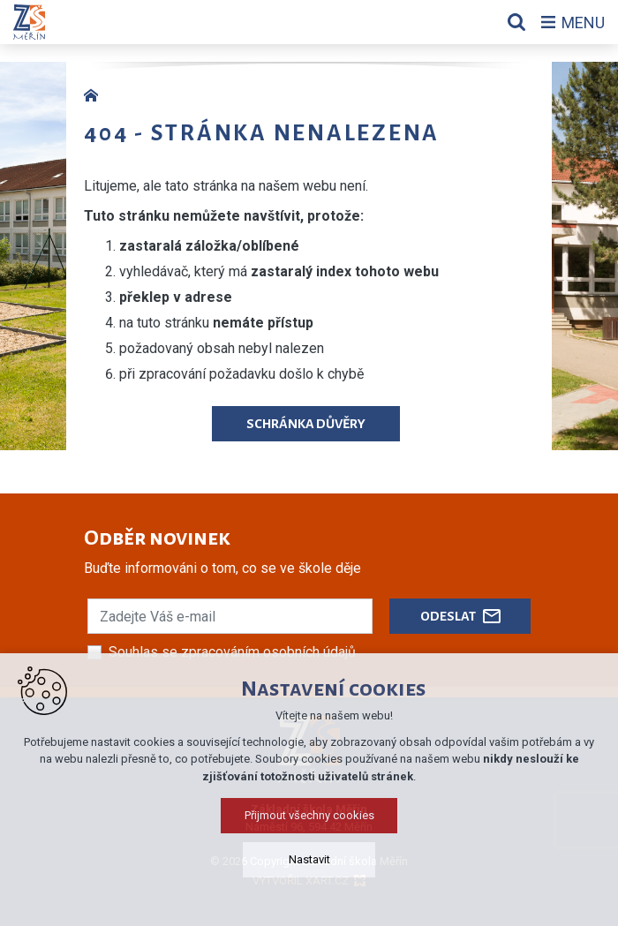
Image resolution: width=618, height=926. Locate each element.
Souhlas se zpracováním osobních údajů (232, 652)
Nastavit (309, 859)
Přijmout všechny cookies (309, 815)
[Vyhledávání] (516, 22)
